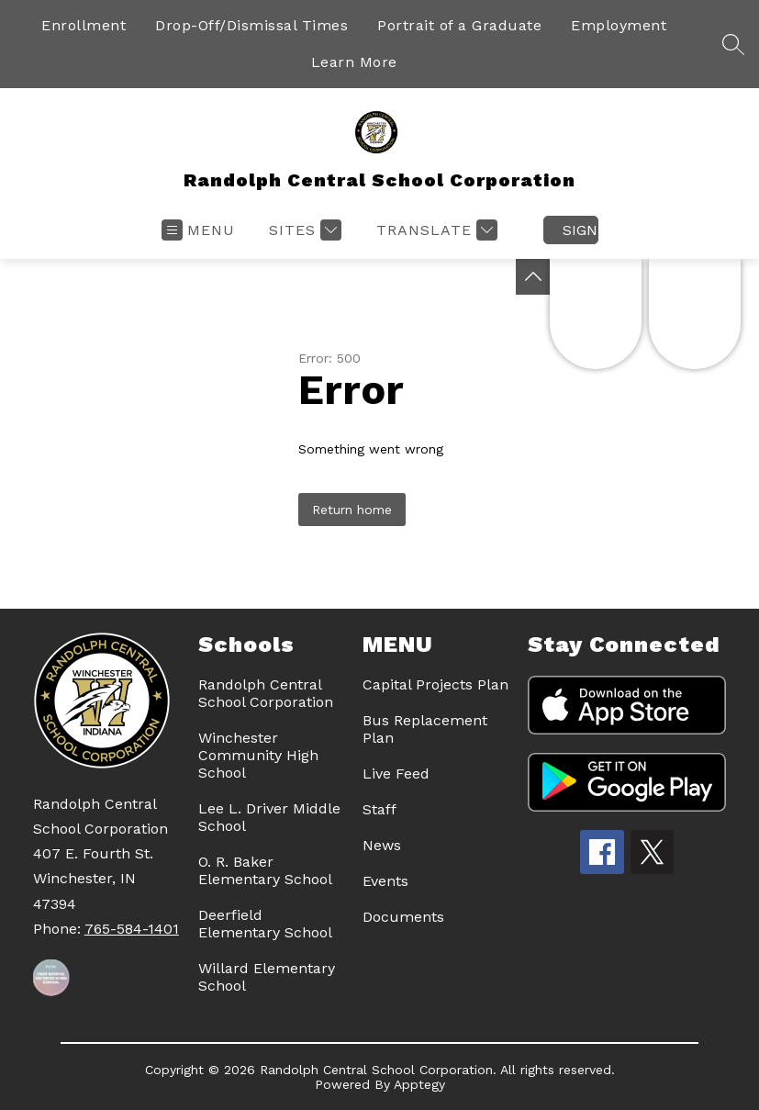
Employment (618, 25)
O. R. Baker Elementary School (265, 870)
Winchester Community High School (258, 755)
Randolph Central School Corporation (265, 693)
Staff (379, 809)
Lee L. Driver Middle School (269, 817)
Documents (403, 916)
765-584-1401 (131, 928)
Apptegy (419, 1084)
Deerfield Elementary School (265, 923)
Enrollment (83, 25)
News (382, 845)
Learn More (354, 62)
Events (385, 881)
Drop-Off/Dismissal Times (251, 25)
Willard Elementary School (266, 976)
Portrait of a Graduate (459, 25)
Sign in (580, 230)
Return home (352, 509)
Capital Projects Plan (435, 684)
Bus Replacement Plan (425, 729)
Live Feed (396, 773)
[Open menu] (198, 230)
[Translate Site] (434, 230)
